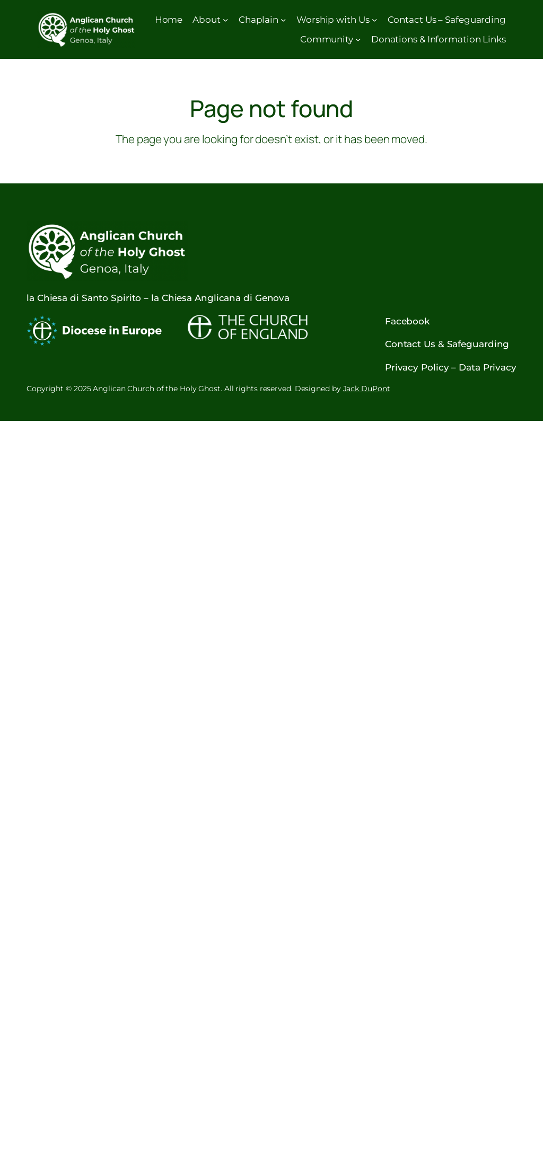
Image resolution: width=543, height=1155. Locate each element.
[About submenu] (225, 19)
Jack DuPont (366, 388)
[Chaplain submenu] (283, 19)
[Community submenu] (358, 38)
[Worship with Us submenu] (374, 19)
